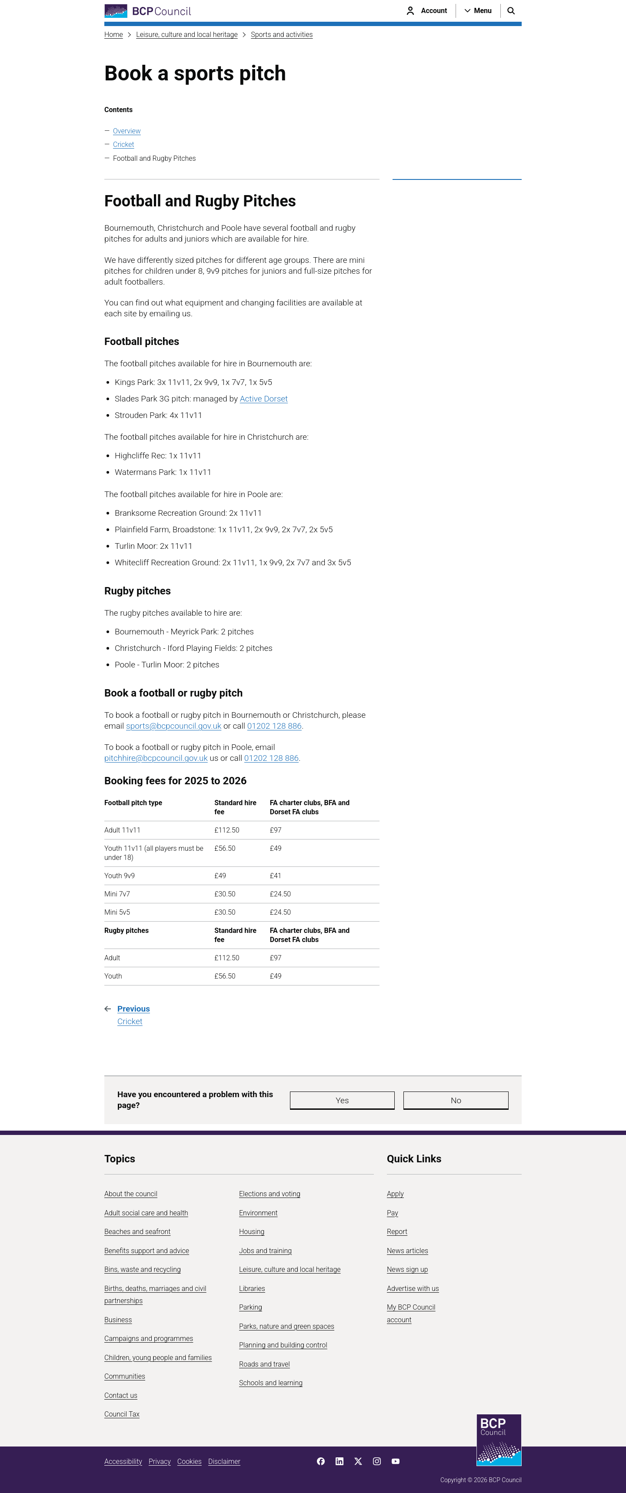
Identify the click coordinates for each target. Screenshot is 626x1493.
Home (113, 34)
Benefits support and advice (146, 1246)
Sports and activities (282, 34)
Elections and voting (269, 1190)
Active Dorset (264, 399)
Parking (250, 1303)
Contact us (120, 1391)
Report (397, 1228)
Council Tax (122, 1410)
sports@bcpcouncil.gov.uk (173, 726)
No (380, 1098)
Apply (395, 1190)
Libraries (252, 1284)
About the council (130, 1190)
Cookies (189, 1457)
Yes (327, 1098)
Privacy (160, 1457)
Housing (251, 1228)
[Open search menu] (511, 11)
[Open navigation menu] (478, 11)
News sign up (407, 1265)
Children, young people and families (158, 1353)
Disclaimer (224, 1457)
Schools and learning (271, 1379)
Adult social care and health (146, 1208)
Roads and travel (264, 1360)
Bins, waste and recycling (142, 1265)
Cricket (123, 144)
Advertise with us (413, 1284)
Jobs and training (265, 1246)
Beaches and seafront (137, 1228)
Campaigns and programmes (148, 1334)
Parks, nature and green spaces (286, 1322)
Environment (258, 1208)
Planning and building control (283, 1341)
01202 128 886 (274, 726)
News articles (407, 1246)
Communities (124, 1372)
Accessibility (123, 1457)
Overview (127, 131)
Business (118, 1315)
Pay (392, 1208)
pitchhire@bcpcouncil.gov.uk (156, 758)
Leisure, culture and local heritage (187, 34)
